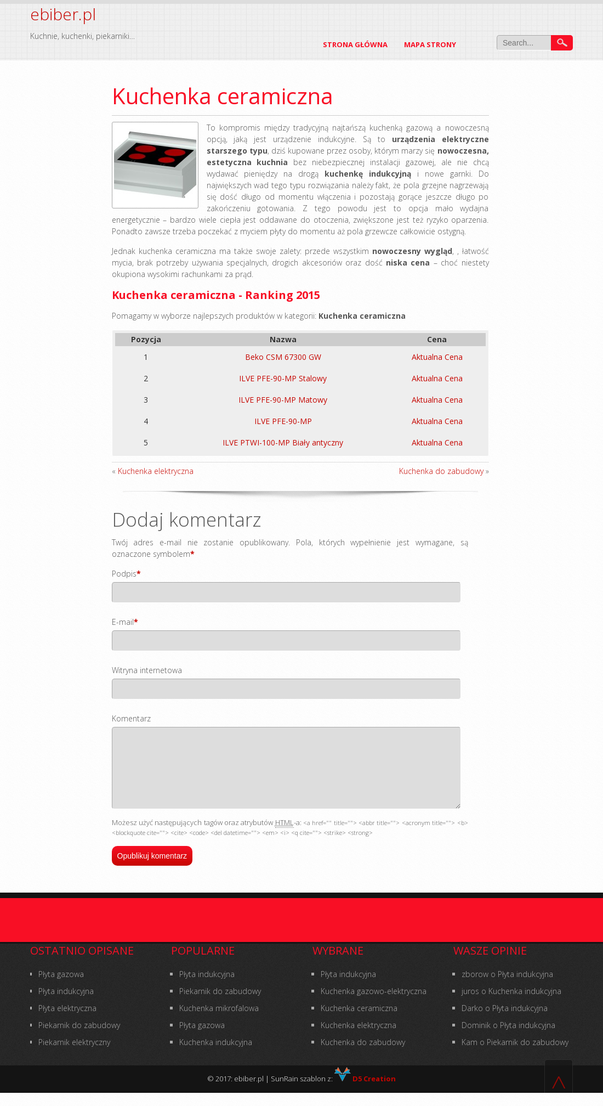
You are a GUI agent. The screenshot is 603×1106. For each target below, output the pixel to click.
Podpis (124, 573)
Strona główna (355, 44)
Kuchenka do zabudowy (441, 471)
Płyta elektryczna (67, 1021)
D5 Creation (365, 1092)
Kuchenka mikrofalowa (219, 1021)
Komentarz (131, 718)
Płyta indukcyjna (66, 1004)
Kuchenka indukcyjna (215, 1055)
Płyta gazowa (61, 987)
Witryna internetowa (147, 670)
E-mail (123, 622)
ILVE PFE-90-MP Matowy (282, 399)
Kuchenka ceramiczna (359, 1021)
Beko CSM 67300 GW (283, 357)
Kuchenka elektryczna (156, 471)
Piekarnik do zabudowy (79, 1038)
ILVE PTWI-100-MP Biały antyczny (283, 442)
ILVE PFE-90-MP (283, 421)
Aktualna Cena (437, 357)
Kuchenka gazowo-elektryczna (373, 1004)
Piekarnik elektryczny (74, 1055)
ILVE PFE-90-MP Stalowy (283, 378)
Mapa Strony (430, 44)
